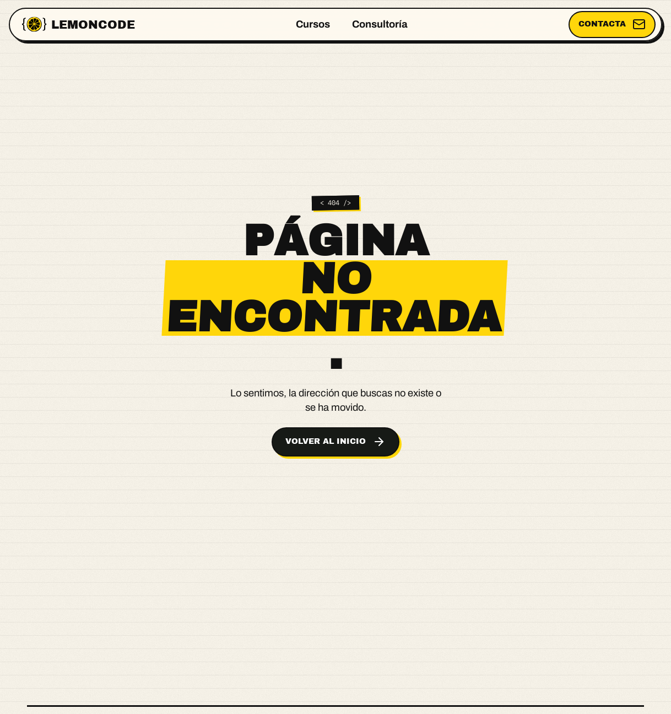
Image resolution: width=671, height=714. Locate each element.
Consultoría (380, 24)
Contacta (612, 24)
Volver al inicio (335, 441)
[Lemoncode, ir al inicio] (78, 24)
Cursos (313, 24)
